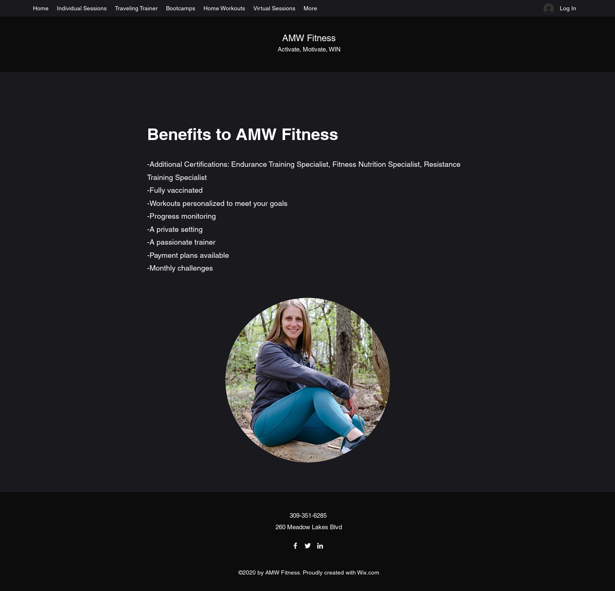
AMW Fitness (309, 38)
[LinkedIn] (320, 546)
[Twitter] (308, 546)
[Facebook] (295, 546)
